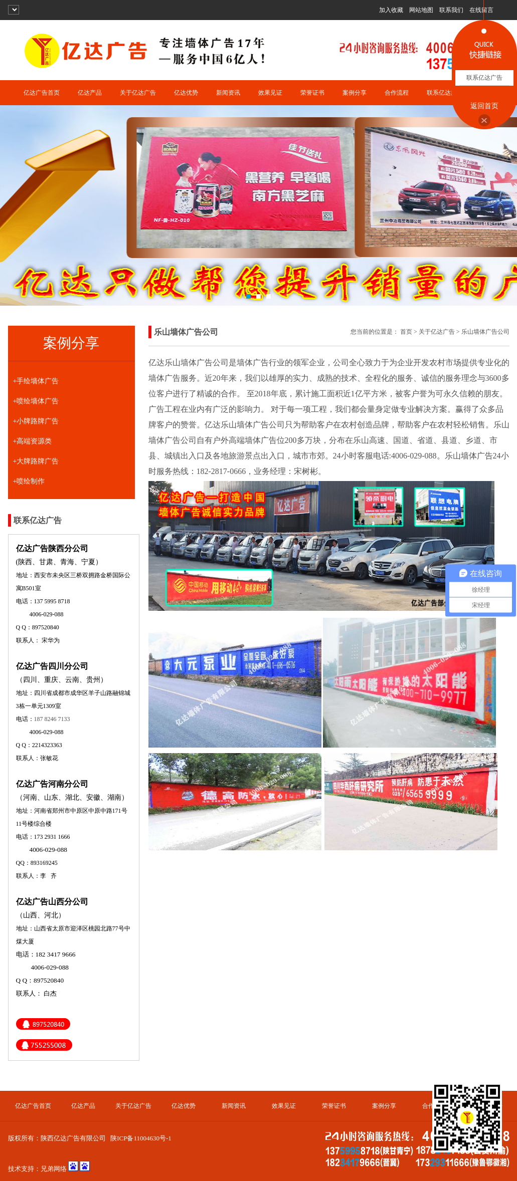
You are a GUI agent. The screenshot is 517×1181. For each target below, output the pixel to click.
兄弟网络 (54, 1168)
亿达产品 (90, 92)
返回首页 (484, 106)
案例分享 (354, 92)
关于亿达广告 (138, 92)
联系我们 (451, 10)
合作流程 (397, 92)
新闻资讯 (228, 92)
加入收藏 (391, 10)
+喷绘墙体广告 (36, 401)
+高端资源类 (32, 441)
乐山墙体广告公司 (485, 331)
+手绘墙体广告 (36, 381)
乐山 (229, 424)
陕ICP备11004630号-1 (140, 1138)
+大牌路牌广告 (36, 461)
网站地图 (421, 10)
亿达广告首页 (42, 92)
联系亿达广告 (445, 92)
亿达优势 (186, 92)
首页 (406, 331)
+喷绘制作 (29, 481)
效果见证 (270, 92)
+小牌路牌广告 (36, 421)
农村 (349, 424)
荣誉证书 (312, 92)
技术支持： (24, 1168)
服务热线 (172, 471)
